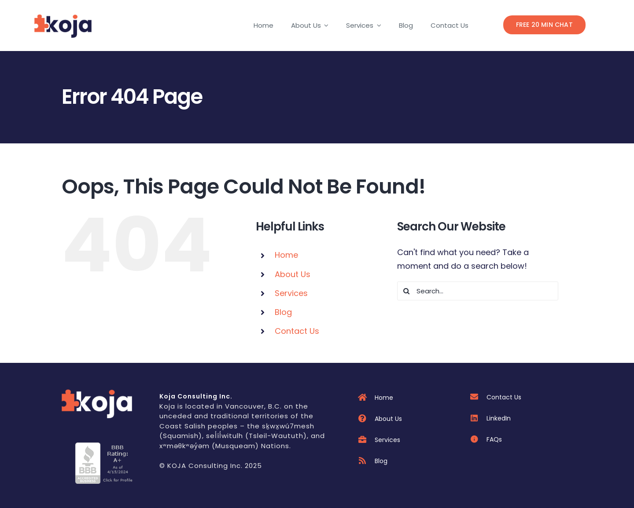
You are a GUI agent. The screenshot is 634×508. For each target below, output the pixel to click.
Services (291, 293)
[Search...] (478, 290)
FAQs (494, 439)
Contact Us (297, 330)
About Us (292, 274)
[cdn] (104, 446)
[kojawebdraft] (97, 391)
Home (286, 254)
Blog (283, 312)
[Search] (406, 290)
